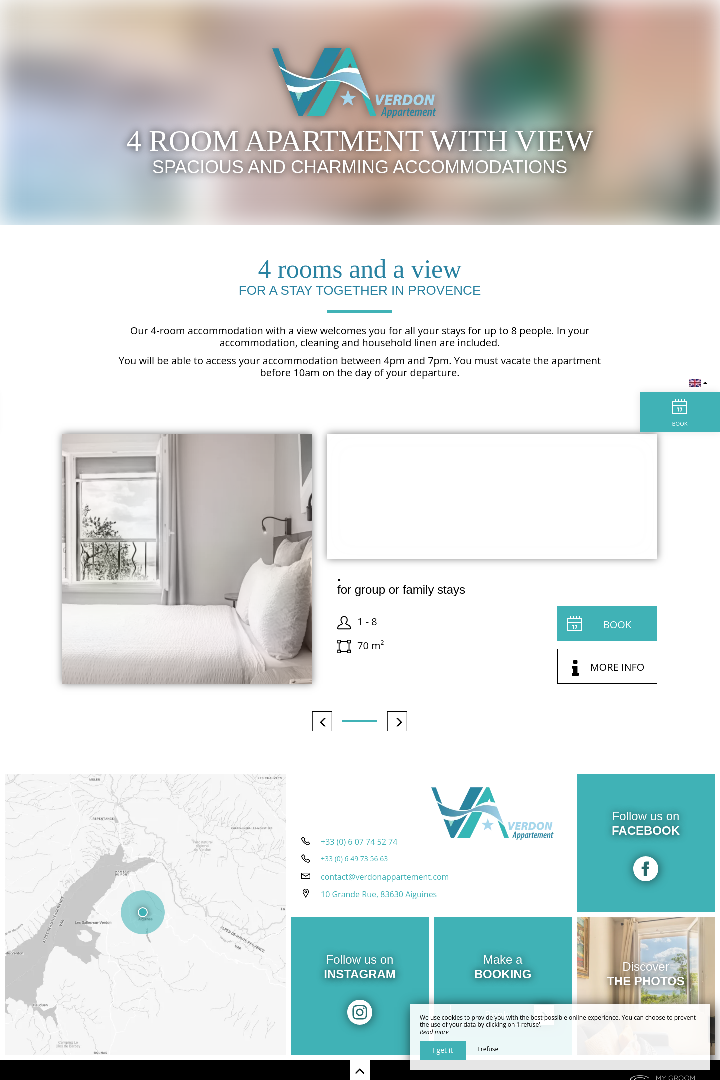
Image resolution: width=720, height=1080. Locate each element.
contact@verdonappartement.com (385, 876)
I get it (443, 1050)
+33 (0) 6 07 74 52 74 (359, 841)
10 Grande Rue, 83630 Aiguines (379, 894)
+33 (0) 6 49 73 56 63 (354, 858)
